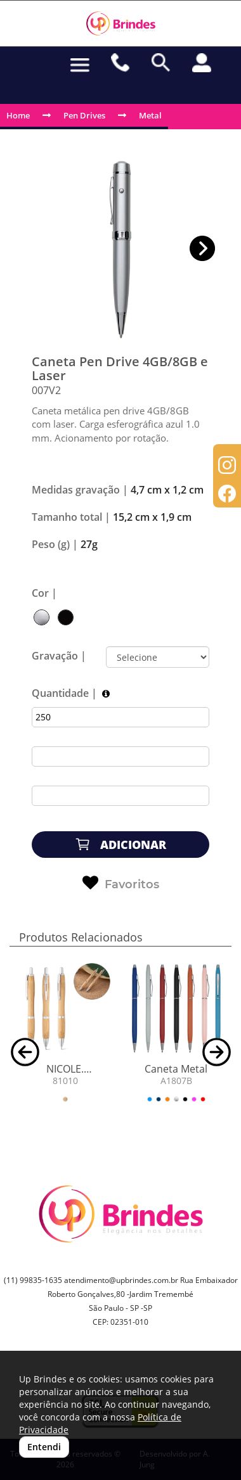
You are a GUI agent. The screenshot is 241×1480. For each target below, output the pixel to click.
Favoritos (120, 883)
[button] (203, 249)
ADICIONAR (120, 844)
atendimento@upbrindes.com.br (121, 1280)
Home (18, 115)
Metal (150, 115)
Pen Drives (84, 115)
